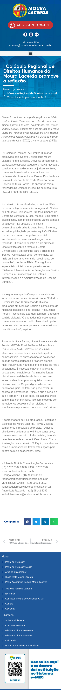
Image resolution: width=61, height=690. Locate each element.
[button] (30, 53)
